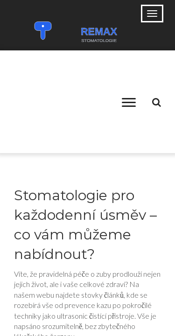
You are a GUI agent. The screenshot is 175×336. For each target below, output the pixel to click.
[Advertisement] (59, 101)
